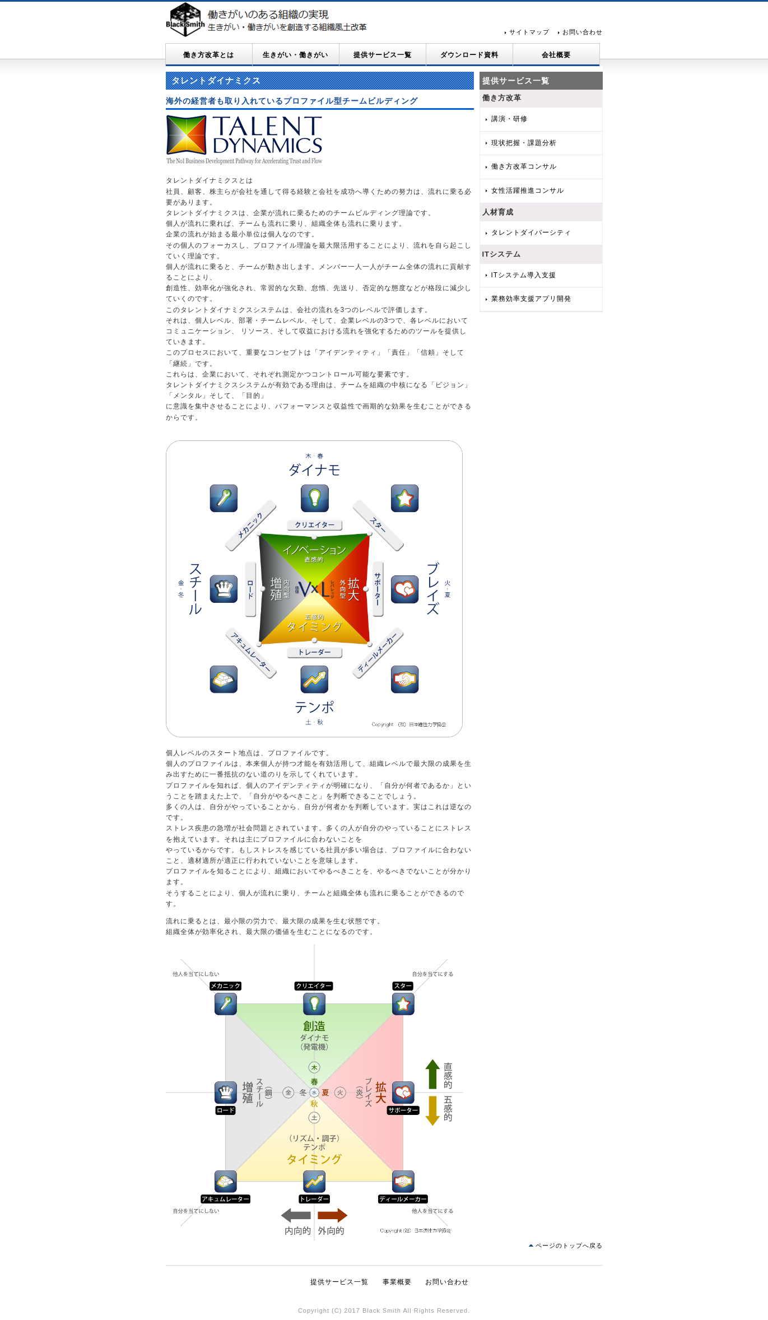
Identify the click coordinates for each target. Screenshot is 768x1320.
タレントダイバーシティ (531, 232)
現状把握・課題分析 (524, 143)
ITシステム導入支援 (524, 275)
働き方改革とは (208, 55)
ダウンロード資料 (469, 55)
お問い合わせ (582, 32)
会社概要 (556, 55)
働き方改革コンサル (524, 166)
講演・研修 (509, 119)
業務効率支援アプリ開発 (531, 299)
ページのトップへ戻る (569, 1245)
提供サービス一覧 (382, 55)
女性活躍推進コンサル (527, 190)
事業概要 (397, 1282)
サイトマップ (529, 32)
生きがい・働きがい (295, 55)
